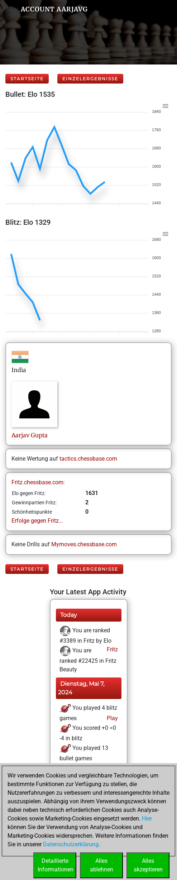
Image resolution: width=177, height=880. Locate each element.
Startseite (27, 78)
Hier (147, 818)
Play (111, 718)
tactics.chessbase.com (88, 458)
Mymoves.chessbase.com (84, 544)
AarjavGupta (29, 435)
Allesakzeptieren (148, 865)
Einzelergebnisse (90, 78)
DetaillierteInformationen (55, 865)
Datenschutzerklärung (71, 844)
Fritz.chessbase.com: (38, 482)
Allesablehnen (101, 865)
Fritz (111, 649)
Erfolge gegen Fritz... (37, 520)
